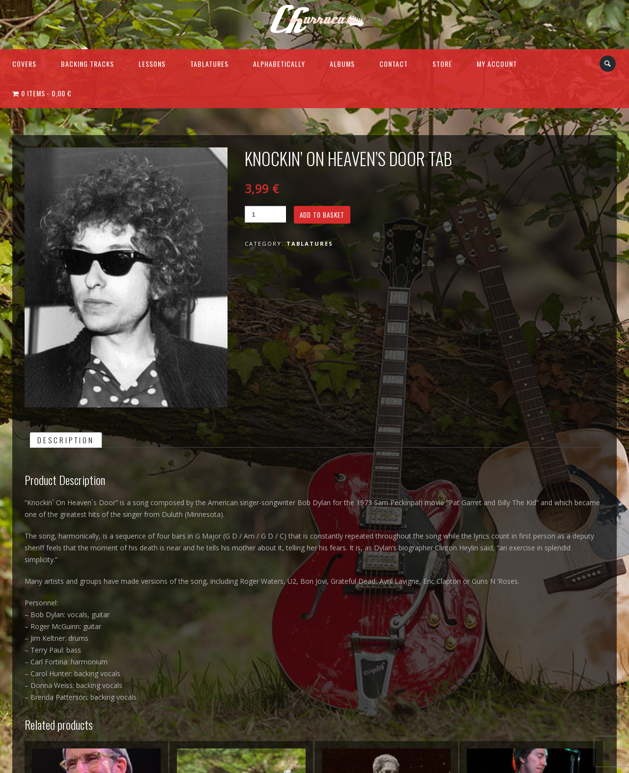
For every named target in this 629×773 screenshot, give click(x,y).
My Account (497, 63)
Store (442, 63)
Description (65, 439)
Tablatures (209, 63)
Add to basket (322, 215)
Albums (342, 63)
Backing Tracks (87, 63)
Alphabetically (279, 63)
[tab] (65, 440)
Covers (24, 63)
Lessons (152, 63)
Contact (393, 63)
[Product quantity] (265, 214)
